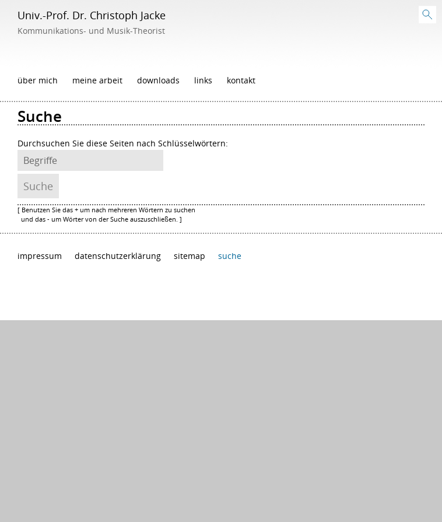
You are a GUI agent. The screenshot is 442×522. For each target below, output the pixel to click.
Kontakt (241, 80)
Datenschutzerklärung (118, 256)
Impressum (39, 256)
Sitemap (189, 256)
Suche (229, 256)
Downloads (158, 80)
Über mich (37, 80)
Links (203, 80)
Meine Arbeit (97, 80)
